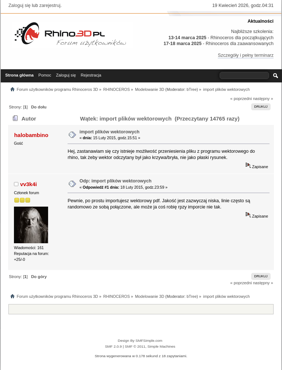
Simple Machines (161, 346)
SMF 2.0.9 (113, 346)
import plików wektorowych (109, 131)
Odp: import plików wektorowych (115, 181)
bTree (191, 89)
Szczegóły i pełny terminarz (246, 55)
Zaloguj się (19, 5)
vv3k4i (28, 184)
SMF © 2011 (135, 346)
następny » (263, 98)
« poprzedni (241, 98)
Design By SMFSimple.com (140, 340)
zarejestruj (50, 5)
